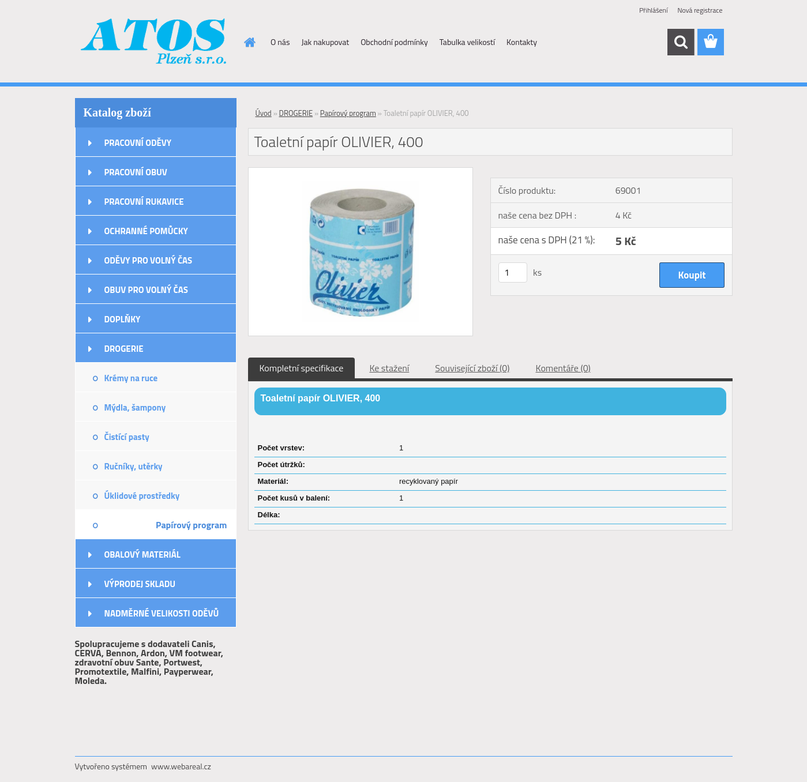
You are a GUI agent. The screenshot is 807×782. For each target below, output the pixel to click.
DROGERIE (124, 348)
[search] (680, 42)
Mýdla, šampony (135, 407)
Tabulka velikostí (467, 42)
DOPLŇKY (122, 319)
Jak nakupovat (325, 42)
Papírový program (191, 525)
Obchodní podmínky (394, 42)
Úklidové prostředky (142, 495)
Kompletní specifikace (302, 368)
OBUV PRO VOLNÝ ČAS (146, 289)
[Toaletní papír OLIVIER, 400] (361, 172)
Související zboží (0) (472, 368)
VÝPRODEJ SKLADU (140, 584)
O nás (280, 42)
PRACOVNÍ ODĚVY (138, 142)
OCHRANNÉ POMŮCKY (146, 231)
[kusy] (512, 272)
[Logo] (154, 43)
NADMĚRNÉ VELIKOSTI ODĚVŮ (161, 613)
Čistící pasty (126, 436)
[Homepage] (248, 42)
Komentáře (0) (563, 368)
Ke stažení (389, 368)
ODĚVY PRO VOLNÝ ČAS (148, 260)
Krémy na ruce (131, 378)
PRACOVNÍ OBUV (135, 172)
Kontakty (521, 42)
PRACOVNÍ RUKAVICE (144, 201)
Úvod (264, 113)
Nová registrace (699, 10)
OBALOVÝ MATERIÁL (142, 554)
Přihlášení (653, 10)
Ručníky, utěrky (133, 466)
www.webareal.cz (181, 766)
